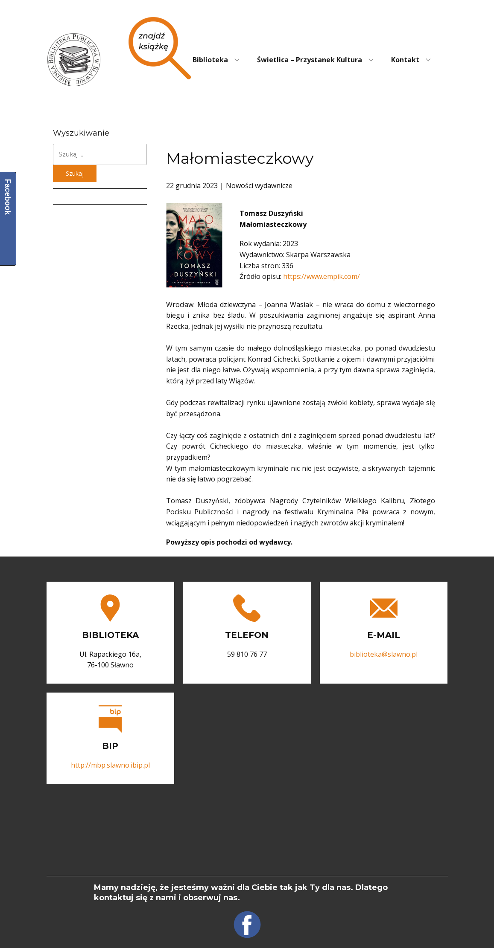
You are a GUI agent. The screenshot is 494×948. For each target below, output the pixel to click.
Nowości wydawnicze (259, 185)
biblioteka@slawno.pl (384, 654)
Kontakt (405, 59)
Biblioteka (210, 59)
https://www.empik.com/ (321, 276)
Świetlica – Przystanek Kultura (309, 59)
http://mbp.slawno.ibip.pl (110, 765)
